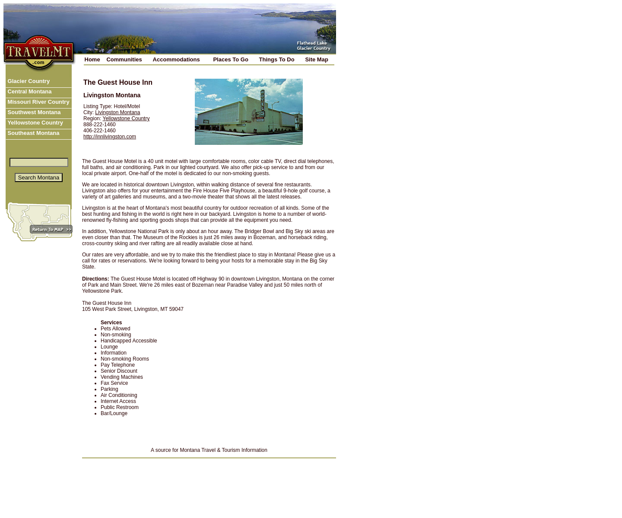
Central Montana (28, 91)
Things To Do (277, 59)
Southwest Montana (33, 112)
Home (92, 59)
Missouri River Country (38, 102)
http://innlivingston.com (109, 137)
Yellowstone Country (34, 122)
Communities (124, 59)
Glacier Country (28, 81)
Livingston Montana (117, 112)
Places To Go (230, 59)
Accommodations (176, 59)
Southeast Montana (33, 133)
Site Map (316, 59)
